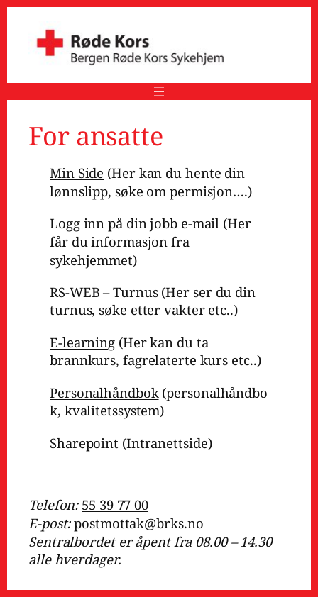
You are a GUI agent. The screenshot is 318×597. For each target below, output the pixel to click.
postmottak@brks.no (138, 523)
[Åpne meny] (159, 91)
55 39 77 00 (115, 504)
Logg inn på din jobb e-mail (134, 223)
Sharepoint (84, 443)
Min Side (77, 173)
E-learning (82, 342)
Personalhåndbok (104, 392)
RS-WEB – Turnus (104, 292)
